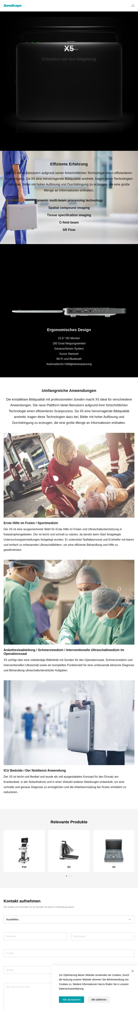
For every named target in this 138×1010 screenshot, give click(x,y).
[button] (66, 879)
